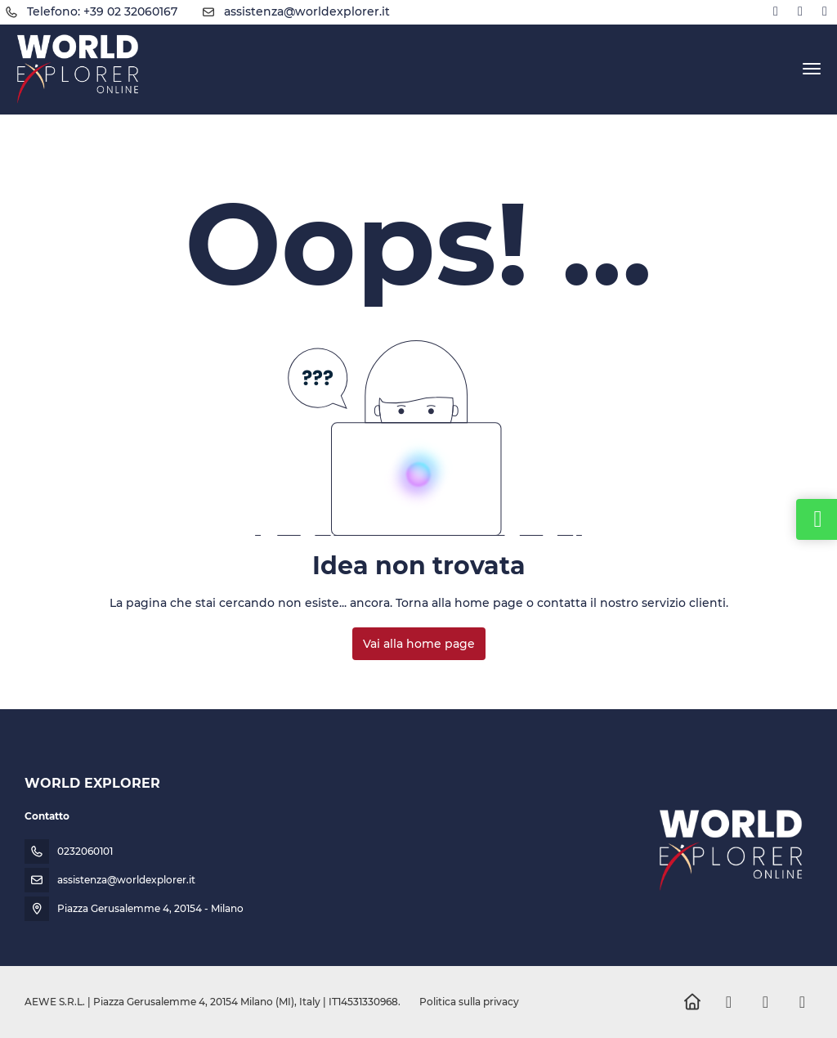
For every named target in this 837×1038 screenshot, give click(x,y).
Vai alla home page (419, 643)
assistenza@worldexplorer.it (307, 11)
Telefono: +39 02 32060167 (102, 11)
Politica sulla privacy (469, 1001)
